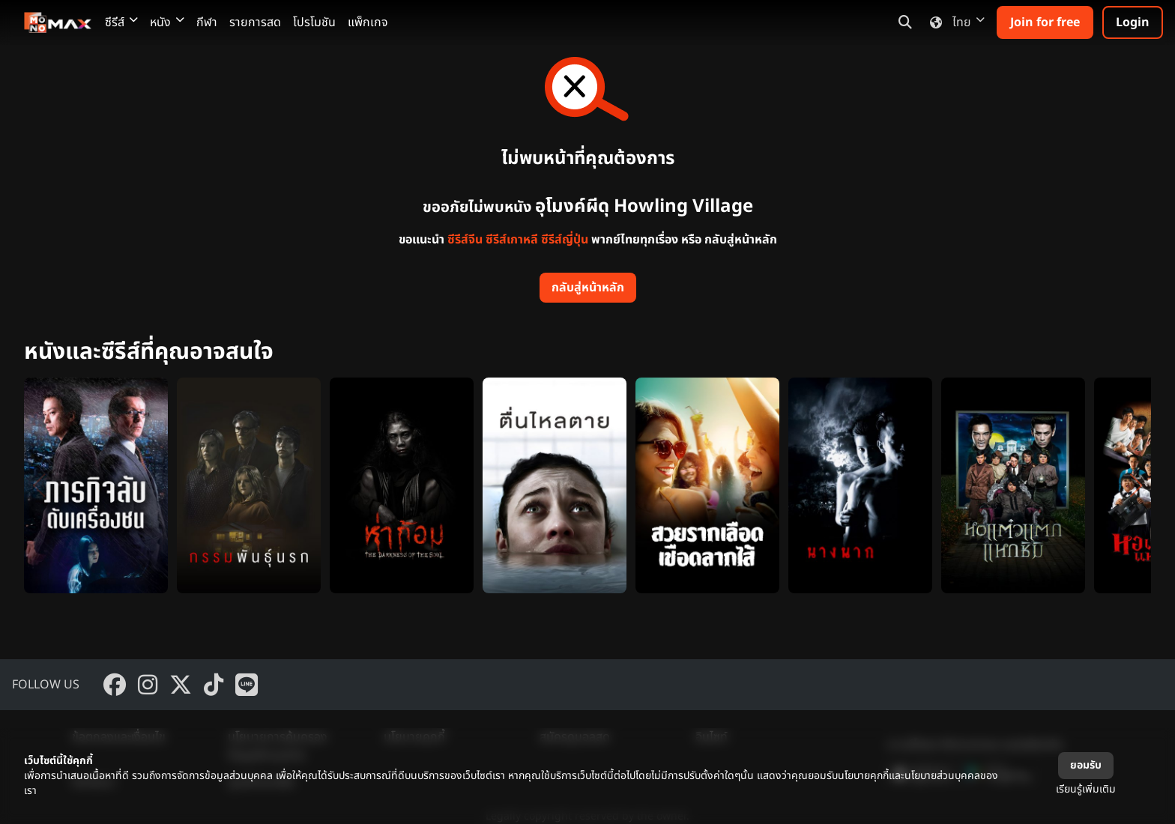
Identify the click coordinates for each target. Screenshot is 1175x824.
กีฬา (206, 22)
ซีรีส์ (121, 22)
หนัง (167, 22)
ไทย (954, 22)
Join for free (1045, 22)
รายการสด (255, 22)
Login (1133, 22)
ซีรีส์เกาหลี (512, 240)
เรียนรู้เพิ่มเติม (1086, 789)
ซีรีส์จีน (465, 240)
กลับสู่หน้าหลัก (588, 288)
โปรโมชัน (314, 22)
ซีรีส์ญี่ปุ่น (564, 240)
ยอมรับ (1086, 765)
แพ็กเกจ (368, 22)
